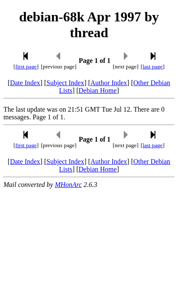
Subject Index (65, 82)
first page (26, 66)
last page (153, 66)
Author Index (108, 82)
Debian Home (98, 90)
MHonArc (68, 184)
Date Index (25, 82)
